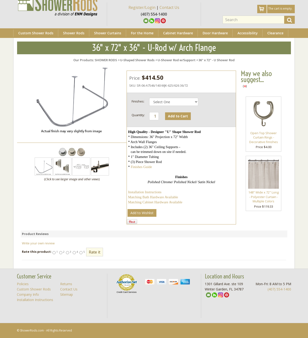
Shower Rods (73, 33)
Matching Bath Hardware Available (153, 197)
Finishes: (138, 101)
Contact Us (169, 7)
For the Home (142, 33)
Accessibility (247, 33)
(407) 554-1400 (279, 289)
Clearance (275, 33)
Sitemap (66, 294)
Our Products (83, 60)
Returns (66, 284)
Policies (23, 284)
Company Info (28, 294)
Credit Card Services (126, 292)
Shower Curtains (107, 33)
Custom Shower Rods (35, 33)
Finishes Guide (141, 167)
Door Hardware (215, 33)
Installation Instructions (144, 192)
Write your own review (38, 243)
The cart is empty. (280, 8)
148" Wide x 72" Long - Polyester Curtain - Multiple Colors (263, 196)
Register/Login (141, 7)
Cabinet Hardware (178, 33)
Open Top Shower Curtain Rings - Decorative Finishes (263, 137)
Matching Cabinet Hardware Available (155, 202)
